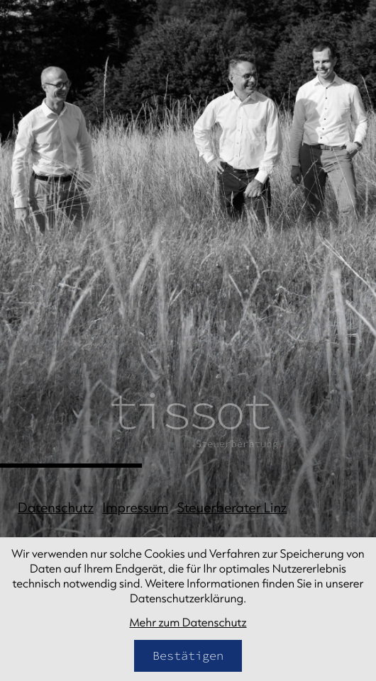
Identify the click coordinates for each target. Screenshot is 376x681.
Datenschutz (56, 507)
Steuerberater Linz (232, 507)
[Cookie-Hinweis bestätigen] (188, 656)
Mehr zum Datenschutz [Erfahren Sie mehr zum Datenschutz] (187, 623)
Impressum (136, 507)
